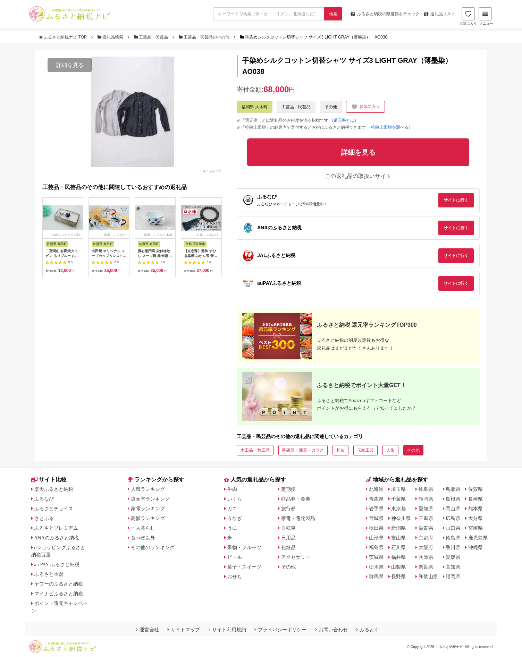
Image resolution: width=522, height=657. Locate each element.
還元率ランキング (150, 498)
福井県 (398, 557)
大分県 (475, 518)
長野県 (398, 576)
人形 (390, 450)
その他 (331, 106)
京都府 (426, 537)
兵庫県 (426, 557)
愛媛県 (453, 557)
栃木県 (376, 566)
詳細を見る (70, 65)
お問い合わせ (331, 629)
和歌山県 (428, 576)
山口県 (453, 528)
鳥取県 (453, 489)
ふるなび (44, 498)
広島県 (453, 518)
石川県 (398, 547)
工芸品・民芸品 (151, 37)
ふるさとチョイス (53, 508)
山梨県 (398, 566)
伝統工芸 (365, 450)
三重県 (426, 518)
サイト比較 (49, 480)
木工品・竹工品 (255, 450)
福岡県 (453, 576)
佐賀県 (475, 489)
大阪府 (426, 547)
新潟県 (398, 528)
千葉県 (398, 498)
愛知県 (426, 508)
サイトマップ (183, 629)
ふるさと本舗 (49, 574)
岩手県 (376, 508)
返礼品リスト (439, 14)
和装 (340, 450)
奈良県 (426, 566)
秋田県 (376, 528)
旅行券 (288, 508)
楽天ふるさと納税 (53, 489)
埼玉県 (398, 489)
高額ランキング (148, 518)
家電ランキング (148, 508)
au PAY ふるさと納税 (57, 564)
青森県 (376, 498)
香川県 (453, 547)
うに (232, 528)
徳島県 (453, 537)
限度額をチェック (385, 13)
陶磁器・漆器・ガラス (303, 450)
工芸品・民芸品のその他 (205, 37)
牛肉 (232, 489)
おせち (234, 576)
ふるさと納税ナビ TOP (63, 37)
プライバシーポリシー (280, 629)
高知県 (453, 566)
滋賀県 (426, 528)
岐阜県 (426, 489)
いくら (234, 498)
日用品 (288, 537)
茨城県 (376, 557)
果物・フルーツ (244, 547)
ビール (234, 557)
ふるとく (367, 629)
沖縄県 (475, 547)
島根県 (453, 498)
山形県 (376, 537)
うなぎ (234, 518)
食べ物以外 (143, 537)
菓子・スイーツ (244, 566)
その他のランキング (153, 547)
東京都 (398, 508)
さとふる (44, 518)
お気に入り (468, 16)
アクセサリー (295, 557)
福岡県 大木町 (255, 106)
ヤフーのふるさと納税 (58, 583)
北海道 (376, 489)
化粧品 (288, 547)
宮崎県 (475, 528)
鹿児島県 (478, 537)
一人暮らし (143, 528)
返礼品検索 (111, 37)
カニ (232, 508)
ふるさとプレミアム (56, 528)
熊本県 (475, 508)
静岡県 (426, 498)
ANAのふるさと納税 (56, 537)
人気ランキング (148, 489)
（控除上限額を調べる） (390, 127)
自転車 (288, 528)
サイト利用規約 (227, 629)
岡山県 (453, 508)
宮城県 (376, 518)
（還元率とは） (344, 120)
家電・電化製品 (298, 518)
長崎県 (475, 498)
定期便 (288, 489)
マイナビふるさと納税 (58, 593)
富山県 (398, 537)
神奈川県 (401, 518)
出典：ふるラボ (210, 170)
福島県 (376, 547)
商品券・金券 (295, 498)
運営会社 (147, 629)
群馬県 (376, 576)
